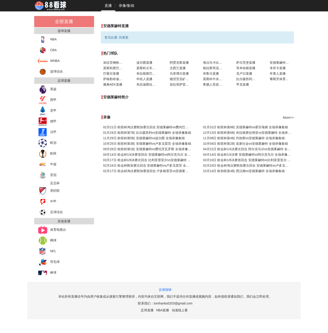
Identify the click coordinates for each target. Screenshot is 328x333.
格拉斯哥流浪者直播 (215, 68)
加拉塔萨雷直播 (181, 84)
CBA (47, 50)
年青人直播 (278, 73)
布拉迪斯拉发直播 (148, 84)
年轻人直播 (144, 79)
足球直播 (147, 310)
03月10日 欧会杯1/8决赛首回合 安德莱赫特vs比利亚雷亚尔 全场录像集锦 (248, 160)
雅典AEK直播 (112, 84)
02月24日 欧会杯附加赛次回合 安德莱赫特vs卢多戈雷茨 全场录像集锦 (148, 165)
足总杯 (55, 183)
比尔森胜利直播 (247, 79)
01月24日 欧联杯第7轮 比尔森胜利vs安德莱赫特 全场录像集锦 (147, 132)
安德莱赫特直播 (281, 62)
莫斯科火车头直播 (148, 68)
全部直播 (64, 21)
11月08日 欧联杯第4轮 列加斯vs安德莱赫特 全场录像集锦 (244, 138)
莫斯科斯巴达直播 (115, 68)
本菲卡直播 (278, 68)
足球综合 (50, 212)
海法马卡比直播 (214, 62)
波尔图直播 (144, 62)
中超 (47, 164)
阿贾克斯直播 (179, 62)
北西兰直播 (178, 68)
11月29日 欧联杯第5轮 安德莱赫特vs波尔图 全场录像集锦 (144, 138)
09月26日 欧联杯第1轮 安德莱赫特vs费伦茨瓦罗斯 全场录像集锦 (148, 149)
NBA (47, 39)
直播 (108, 6)
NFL (47, 251)
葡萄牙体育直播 (281, 79)
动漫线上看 (180, 310)
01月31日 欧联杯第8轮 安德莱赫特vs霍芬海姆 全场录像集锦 (245, 127)
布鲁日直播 (211, 73)
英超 (47, 89)
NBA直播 (162, 310)
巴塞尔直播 (111, 73)
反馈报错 (165, 289)
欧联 (47, 154)
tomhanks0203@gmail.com (173, 303)
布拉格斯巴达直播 (148, 73)
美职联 (49, 191)
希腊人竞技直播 (214, 84)
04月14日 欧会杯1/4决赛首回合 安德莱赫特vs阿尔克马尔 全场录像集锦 (148, 154)
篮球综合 (50, 72)
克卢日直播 (244, 73)
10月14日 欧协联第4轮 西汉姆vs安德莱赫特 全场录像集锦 (244, 171)
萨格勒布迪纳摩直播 (115, 79)
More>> (288, 117)
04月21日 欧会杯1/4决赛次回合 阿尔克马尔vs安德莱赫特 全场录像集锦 (248, 149)
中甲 (47, 202)
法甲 (47, 132)
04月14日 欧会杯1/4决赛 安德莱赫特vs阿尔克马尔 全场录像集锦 (248, 154)
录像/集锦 (126, 6)
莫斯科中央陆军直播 (215, 79)
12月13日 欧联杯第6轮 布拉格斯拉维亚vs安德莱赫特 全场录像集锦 (248, 132)
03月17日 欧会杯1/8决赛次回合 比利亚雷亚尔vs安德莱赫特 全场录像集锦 (148, 160)
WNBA (49, 61)
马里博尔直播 (179, 73)
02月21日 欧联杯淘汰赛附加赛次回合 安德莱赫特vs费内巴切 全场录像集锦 (148, 127)
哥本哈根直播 (245, 68)
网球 (47, 241)
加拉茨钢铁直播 (114, 62)
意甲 (47, 111)
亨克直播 (242, 84)
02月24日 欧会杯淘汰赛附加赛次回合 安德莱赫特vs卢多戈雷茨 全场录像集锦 (248, 165)
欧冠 (47, 143)
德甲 (47, 121)
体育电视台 (52, 230)
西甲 (47, 100)
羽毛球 (49, 262)
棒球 (47, 273)
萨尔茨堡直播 (245, 62)
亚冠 (47, 175)
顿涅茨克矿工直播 (182, 79)
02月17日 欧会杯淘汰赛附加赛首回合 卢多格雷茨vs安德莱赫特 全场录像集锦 (148, 171)
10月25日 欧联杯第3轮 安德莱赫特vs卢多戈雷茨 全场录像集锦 (147, 143)
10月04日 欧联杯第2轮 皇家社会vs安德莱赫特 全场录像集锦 (245, 143)
